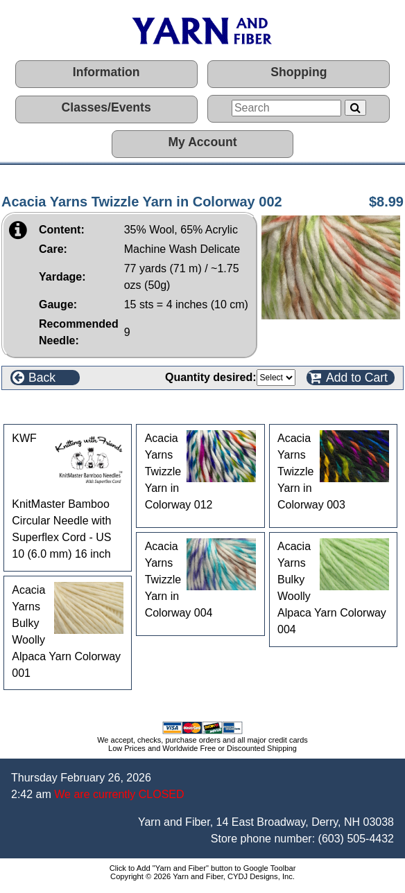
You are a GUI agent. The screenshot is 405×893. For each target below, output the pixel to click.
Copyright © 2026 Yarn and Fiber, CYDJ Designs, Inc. (202, 876)
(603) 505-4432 (356, 839)
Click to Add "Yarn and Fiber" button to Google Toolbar (203, 868)
